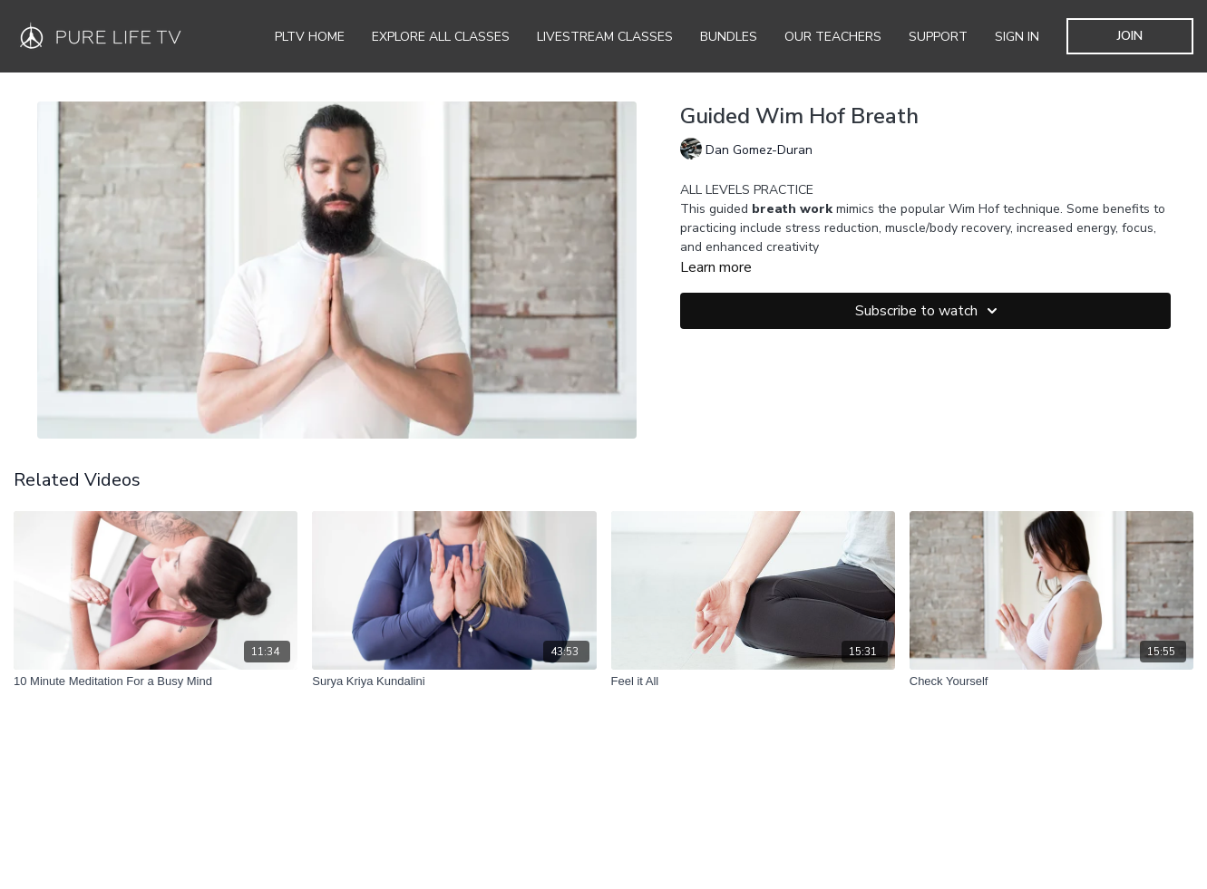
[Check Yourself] (1051, 681)
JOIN (1130, 35)
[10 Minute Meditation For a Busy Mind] (155, 681)
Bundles (728, 36)
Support (938, 36)
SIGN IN (1017, 36)
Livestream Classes (605, 36)
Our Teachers (832, 36)
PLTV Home (310, 36)
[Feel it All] (753, 681)
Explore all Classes (441, 36)
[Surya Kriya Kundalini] (454, 681)
